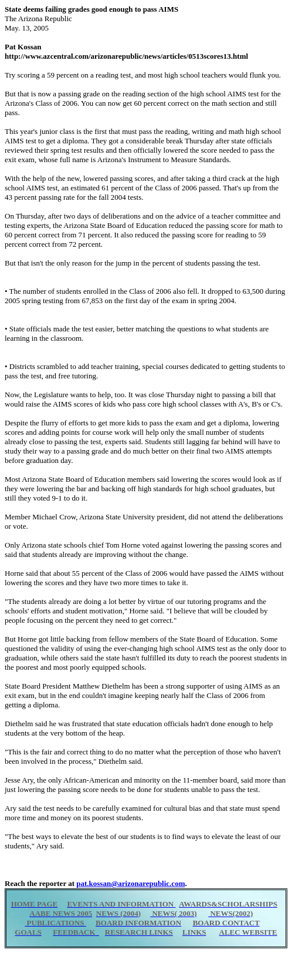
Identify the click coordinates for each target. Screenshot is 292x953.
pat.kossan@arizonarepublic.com (130, 883)
